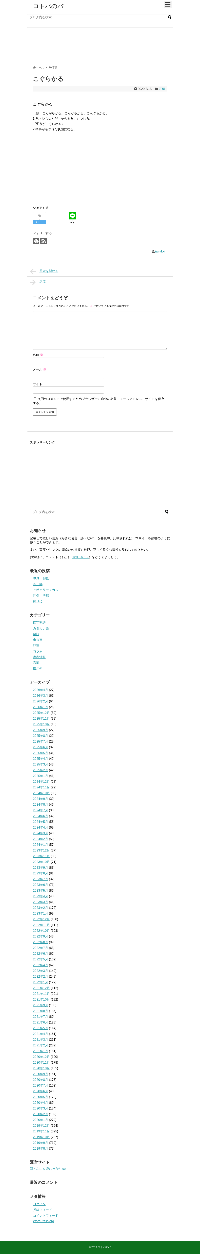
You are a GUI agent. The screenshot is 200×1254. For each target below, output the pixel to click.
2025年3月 (40, 764)
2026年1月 (40, 707)
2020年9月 (40, 1074)
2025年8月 (40, 735)
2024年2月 (40, 839)
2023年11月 (41, 856)
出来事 (38, 640)
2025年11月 (41, 718)
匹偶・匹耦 (41, 595)
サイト (37, 384)
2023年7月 (40, 879)
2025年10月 (41, 724)
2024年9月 (40, 798)
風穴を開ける (44, 271)
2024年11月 (41, 787)
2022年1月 (40, 982)
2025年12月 (41, 712)
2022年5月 (40, 959)
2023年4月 (40, 896)
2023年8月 (40, 873)
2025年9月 (40, 730)
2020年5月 (40, 1097)
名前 (38, 354)
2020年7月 (40, 1085)
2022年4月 (40, 965)
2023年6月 (40, 884)
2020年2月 (40, 1114)
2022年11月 (41, 925)
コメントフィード (45, 1215)
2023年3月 (40, 902)
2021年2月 (40, 1045)
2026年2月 (40, 701)
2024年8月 (40, 804)
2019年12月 (41, 1125)
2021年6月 (40, 1022)
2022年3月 (40, 970)
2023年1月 (40, 913)
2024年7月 (40, 810)
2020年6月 (40, 1091)
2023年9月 (40, 867)
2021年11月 (41, 993)
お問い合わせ (80, 557)
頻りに (38, 601)
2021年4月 (40, 1034)
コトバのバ (48, 6)
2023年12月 (41, 850)
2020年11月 (41, 1062)
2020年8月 (40, 1079)
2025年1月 (40, 776)
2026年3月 (40, 695)
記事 (36, 645)
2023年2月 (40, 907)
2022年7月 (40, 948)
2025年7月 (40, 741)
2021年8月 (40, 1011)
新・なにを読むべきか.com (49, 1168)
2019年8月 (40, 1148)
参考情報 (39, 657)
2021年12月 (41, 988)
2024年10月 (41, 793)
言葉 (162, 89)
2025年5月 (40, 753)
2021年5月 (40, 1028)
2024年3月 (40, 833)
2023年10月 (41, 862)
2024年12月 (41, 781)
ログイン (39, 1204)
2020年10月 (41, 1068)
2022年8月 (40, 942)
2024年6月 (40, 816)
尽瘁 (38, 282)
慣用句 (38, 668)
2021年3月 (40, 1039)
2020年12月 (41, 1056)
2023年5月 (40, 890)
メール (39, 369)
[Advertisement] (99, 48)
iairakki (160, 251)
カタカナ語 (41, 628)
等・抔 (38, 584)
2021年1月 (40, 1051)
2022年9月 (40, 936)
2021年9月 (40, 1005)
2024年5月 (40, 821)
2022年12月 (41, 919)
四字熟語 (39, 622)
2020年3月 (40, 1108)
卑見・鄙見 (41, 578)
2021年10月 (41, 999)
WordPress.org (43, 1221)
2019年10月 (41, 1137)
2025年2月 (40, 770)
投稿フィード (42, 1209)
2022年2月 (40, 976)
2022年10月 (41, 930)
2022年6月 (40, 953)
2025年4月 (40, 758)
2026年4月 (40, 690)
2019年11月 (41, 1131)
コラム (38, 651)
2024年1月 (40, 844)
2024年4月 (40, 827)
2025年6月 (40, 747)
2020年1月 (40, 1120)
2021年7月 (40, 1016)
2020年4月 (40, 1102)
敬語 (36, 634)
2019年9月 (40, 1142)
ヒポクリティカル (45, 590)
